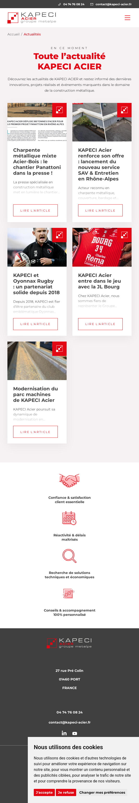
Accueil (13, 34)
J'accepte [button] (44, 792)
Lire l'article (35, 210)
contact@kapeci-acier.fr (111, 4)
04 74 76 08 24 (71, 4)
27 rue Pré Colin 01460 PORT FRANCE (69, 679)
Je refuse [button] (66, 792)
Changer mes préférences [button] (102, 792)
